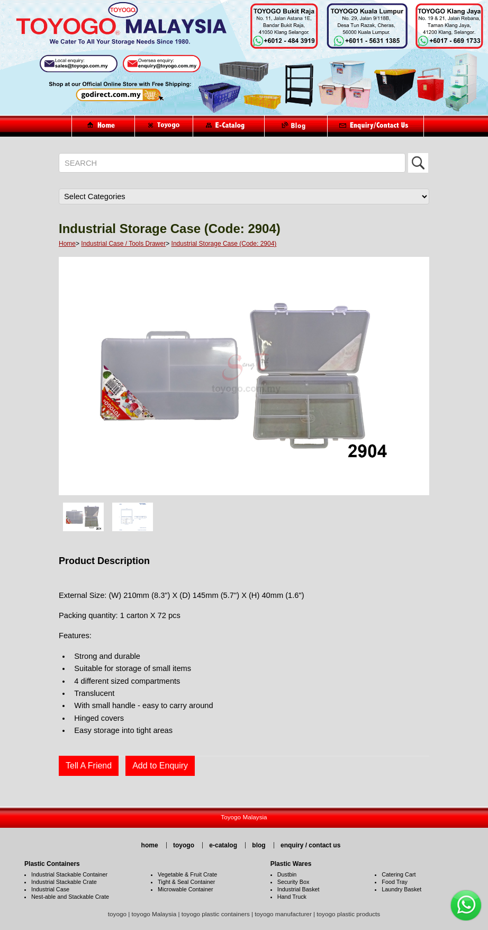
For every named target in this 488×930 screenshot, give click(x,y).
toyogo (183, 845)
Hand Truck (291, 896)
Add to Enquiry (160, 765)
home (149, 845)
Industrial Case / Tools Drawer (123, 243)
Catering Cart (398, 874)
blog (258, 845)
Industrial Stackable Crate (64, 882)
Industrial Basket (298, 889)
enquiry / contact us (310, 845)
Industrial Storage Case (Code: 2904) (224, 243)
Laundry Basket (401, 889)
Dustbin (287, 874)
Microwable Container (185, 889)
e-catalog (223, 845)
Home (67, 243)
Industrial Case (50, 889)
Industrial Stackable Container (69, 874)
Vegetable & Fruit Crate (187, 874)
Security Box (293, 882)
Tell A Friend (89, 765)
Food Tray (395, 882)
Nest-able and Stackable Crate (70, 896)
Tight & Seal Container (186, 882)
